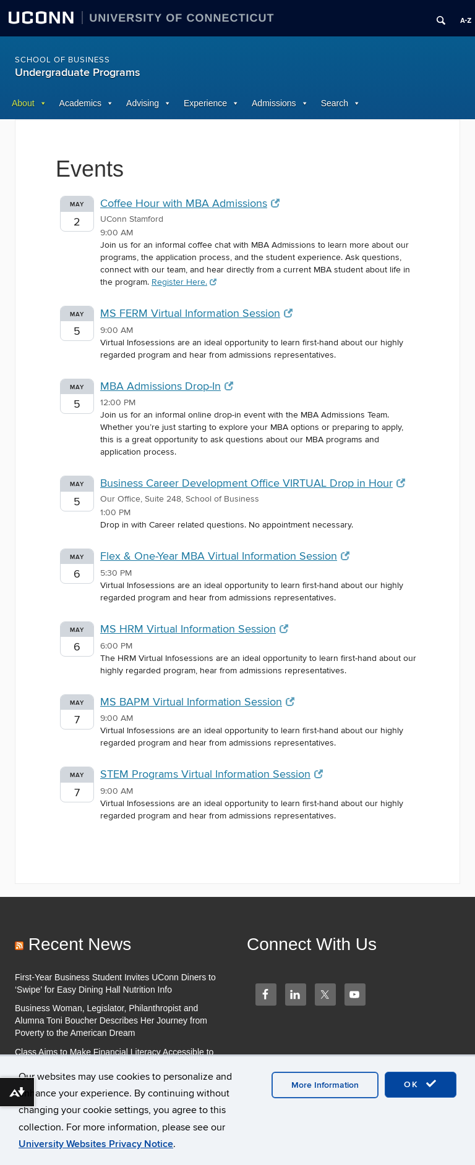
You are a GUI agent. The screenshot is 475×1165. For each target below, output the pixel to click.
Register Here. (184, 282)
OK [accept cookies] (420, 1084)
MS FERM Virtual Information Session (196, 313)
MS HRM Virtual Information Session (194, 629)
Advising (142, 103)
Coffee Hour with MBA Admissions (190, 203)
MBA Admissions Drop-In (166, 386)
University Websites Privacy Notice (96, 1144)
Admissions (274, 103)
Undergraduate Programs (77, 72)
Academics (80, 103)
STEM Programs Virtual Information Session (211, 774)
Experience (205, 103)
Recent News (80, 944)
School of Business (62, 60)
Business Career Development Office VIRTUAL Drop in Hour (252, 483)
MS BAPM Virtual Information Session (197, 702)
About (23, 103)
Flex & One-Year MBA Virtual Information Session (224, 556)
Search (334, 103)
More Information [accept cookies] (325, 1085)
